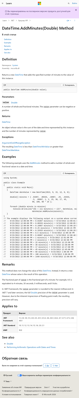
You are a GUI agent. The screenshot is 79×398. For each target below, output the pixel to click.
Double (14, 102)
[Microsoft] (39, 3)
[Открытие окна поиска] (68, 3)
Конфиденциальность (10, 391)
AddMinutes (35, 163)
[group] (39, 217)
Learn (5, 20)
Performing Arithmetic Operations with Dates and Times (31, 347)
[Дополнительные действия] (75, 20)
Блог (46, 387)
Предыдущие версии (33, 387)
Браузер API (23, 20)
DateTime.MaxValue (10, 150)
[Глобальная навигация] (2, 3)
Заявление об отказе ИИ (12, 387)
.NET (12, 20)
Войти (74, 3)
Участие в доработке (61, 387)
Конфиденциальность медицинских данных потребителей (47, 391)
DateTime (19, 74)
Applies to (8, 49)
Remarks (7, 46)
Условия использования (11, 394)
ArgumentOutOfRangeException (16, 142)
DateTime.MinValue (41, 146)
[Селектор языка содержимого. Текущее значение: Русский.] (8, 375)
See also (7, 52)
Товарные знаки (30, 394)
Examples (7, 42)
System (15, 65)
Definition (7, 39)
